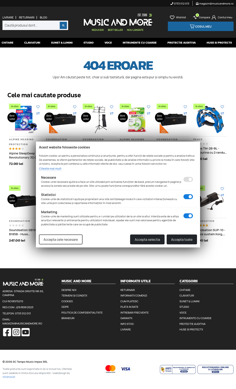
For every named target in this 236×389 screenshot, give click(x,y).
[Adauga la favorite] (38, 107)
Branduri (68, 318)
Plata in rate (129, 307)
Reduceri (98, 30)
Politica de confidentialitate (82, 312)
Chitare (7, 43)
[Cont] (222, 17)
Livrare (8, 17)
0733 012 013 (180, 3)
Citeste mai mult (50, 168)
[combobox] (35, 25)
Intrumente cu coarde (140, 43)
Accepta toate (181, 239)
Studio (89, 43)
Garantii (126, 318)
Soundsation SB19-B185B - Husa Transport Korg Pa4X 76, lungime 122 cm (24, 232)
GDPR (65, 307)
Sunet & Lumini (62, 43)
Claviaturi (32, 43)
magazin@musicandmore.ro (215, 3)
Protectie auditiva (181, 43)
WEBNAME (8, 377)
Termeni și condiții (74, 295)
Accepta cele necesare (61, 239)
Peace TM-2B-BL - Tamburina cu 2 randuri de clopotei (210, 150)
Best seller (115, 30)
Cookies (67, 301)
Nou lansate (135, 30)
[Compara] (38, 113)
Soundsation (56, 139)
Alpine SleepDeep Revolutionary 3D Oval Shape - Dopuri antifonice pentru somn (25, 155)
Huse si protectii (219, 43)
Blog (43, 17)
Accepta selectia (147, 239)
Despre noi (69, 290)
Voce (108, 43)
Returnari (26, 17)
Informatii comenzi (133, 295)
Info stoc (127, 324)
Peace (198, 139)
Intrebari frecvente (134, 312)
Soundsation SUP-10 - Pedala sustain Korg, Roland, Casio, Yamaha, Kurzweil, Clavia (209, 232)
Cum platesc (129, 301)
